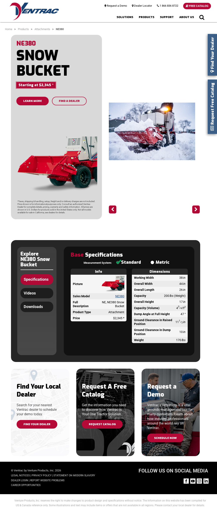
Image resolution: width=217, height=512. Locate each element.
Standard (128, 262)
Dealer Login (19, 480)
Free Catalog (197, 6)
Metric (159, 262)
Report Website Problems (47, 480)
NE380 (119, 296)
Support (167, 17)
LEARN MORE (32, 101)
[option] (154, 131)
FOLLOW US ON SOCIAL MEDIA (173, 471)
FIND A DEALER (69, 101)
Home (8, 29)
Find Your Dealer (36, 424)
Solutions (125, 17)
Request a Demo (116, 5)
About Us (186, 17)
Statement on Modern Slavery (74, 475)
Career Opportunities (26, 485)
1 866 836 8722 (167, 5)
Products (146, 17)
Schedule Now (165, 438)
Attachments (42, 29)
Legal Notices (20, 475)
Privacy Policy (42, 475)
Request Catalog (102, 424)
